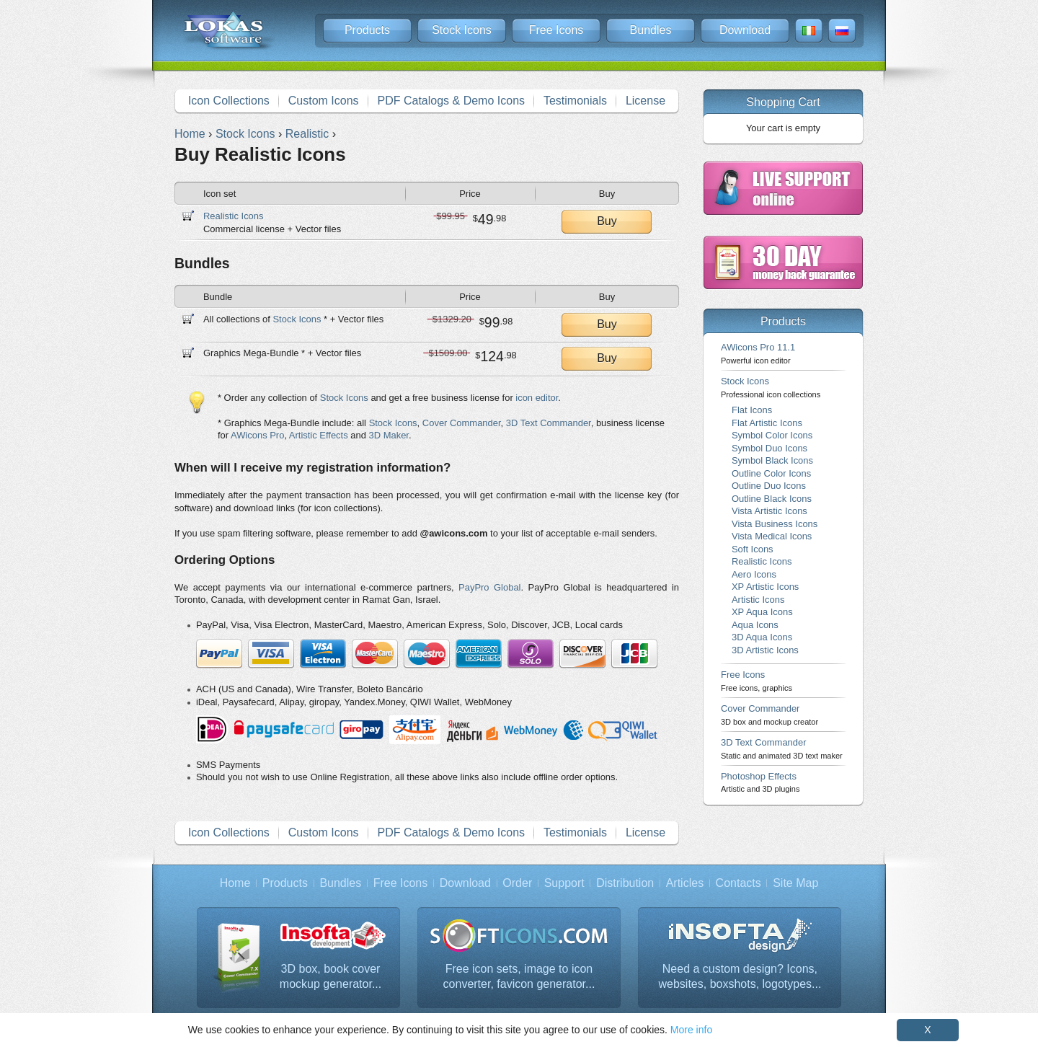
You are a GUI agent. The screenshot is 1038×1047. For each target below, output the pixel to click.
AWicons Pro (257, 435)
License (645, 100)
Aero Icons (754, 574)
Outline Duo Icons (769, 485)
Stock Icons (462, 30)
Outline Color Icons (771, 473)
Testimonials (575, 100)
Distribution (625, 883)
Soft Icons (752, 549)
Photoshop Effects (760, 782)
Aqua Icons (755, 624)
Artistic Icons (758, 599)
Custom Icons (323, 100)
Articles (685, 883)
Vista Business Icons (774, 523)
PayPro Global (489, 587)
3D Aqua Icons (762, 637)
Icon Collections (229, 100)
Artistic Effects (318, 435)
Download (745, 30)
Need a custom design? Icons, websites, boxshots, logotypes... (739, 977)
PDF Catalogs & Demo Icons (451, 100)
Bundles (651, 30)
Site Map (795, 883)
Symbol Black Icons (772, 460)
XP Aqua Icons (762, 611)
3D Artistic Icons (765, 650)
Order (517, 883)
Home (235, 883)
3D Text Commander (548, 423)
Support (564, 883)
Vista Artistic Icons (769, 510)
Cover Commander (461, 423)
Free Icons (556, 30)
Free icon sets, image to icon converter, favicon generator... (519, 977)
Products (367, 30)
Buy (607, 221)
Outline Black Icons (772, 498)
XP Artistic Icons (765, 586)
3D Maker (389, 435)
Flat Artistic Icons (767, 423)
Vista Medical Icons (772, 536)
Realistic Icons (233, 216)
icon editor (536, 397)
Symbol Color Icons (772, 435)
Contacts (738, 883)
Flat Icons (752, 410)
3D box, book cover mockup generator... (330, 977)
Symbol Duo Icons (769, 448)
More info (691, 1029)
